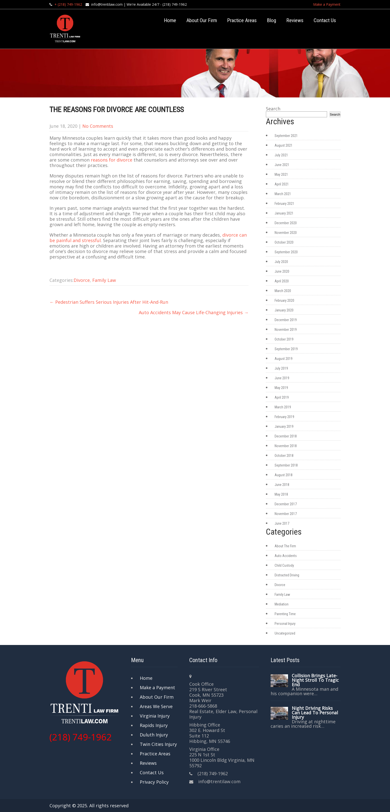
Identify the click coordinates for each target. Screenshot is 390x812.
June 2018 (282, 485)
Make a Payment (327, 4)
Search (273, 109)
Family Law (104, 280)
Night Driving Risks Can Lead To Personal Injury (315, 712)
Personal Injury (285, 624)
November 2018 (286, 446)
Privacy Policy (154, 782)
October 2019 (284, 339)
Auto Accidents (286, 556)
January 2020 (284, 310)
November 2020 (286, 233)
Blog (271, 20)
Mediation (282, 604)
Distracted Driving (287, 575)
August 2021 (283, 145)
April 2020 (282, 281)
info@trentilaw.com (107, 4)
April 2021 (282, 184)
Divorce (82, 280)
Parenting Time (285, 614)
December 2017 (286, 504)
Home (170, 20)
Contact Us (325, 20)
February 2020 (284, 300)
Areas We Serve (156, 706)
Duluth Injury (154, 735)
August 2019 (283, 359)
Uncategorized (285, 633)
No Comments (97, 126)
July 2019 (281, 368)
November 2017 (286, 514)
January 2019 (284, 426)
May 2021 (281, 174)
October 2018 (284, 456)
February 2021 (284, 204)
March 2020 (283, 291)
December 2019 (286, 320)
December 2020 (286, 223)
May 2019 (281, 388)
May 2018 (281, 494)
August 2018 (283, 475)
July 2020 (281, 262)
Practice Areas (242, 20)
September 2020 (286, 252)
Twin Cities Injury (158, 744)
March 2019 (283, 407)
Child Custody (284, 565)
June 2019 (282, 378)
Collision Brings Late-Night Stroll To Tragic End (315, 680)
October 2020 (284, 242)
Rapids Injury (154, 725)
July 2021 (281, 155)
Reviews (294, 20)
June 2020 (282, 271)
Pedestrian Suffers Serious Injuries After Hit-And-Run (108, 302)
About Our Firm (201, 20)
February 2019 (284, 417)
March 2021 (283, 194)
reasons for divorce (111, 160)
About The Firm (285, 546)
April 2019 (282, 397)
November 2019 (286, 330)
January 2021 (284, 213)
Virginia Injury (155, 716)
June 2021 (282, 165)
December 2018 (286, 436)
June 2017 (282, 523)
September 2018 (286, 465)
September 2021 (286, 136)
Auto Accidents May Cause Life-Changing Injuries (193, 312)
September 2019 (286, 349)
